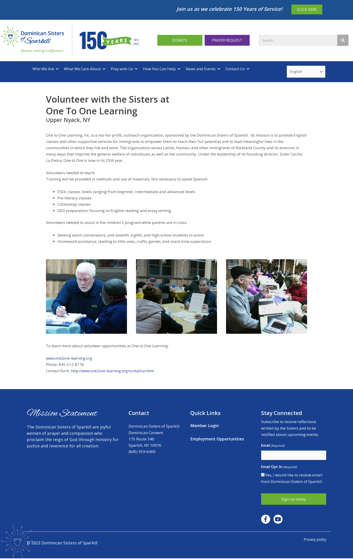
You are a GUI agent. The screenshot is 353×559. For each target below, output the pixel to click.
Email (273, 446)
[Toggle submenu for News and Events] (219, 69)
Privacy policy (314, 540)
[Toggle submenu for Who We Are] (57, 69)
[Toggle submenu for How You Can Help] (179, 69)
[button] (179, 40)
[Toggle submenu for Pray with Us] (136, 69)
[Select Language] (307, 72)
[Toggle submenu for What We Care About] (104, 69)
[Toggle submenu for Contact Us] (248, 69)
